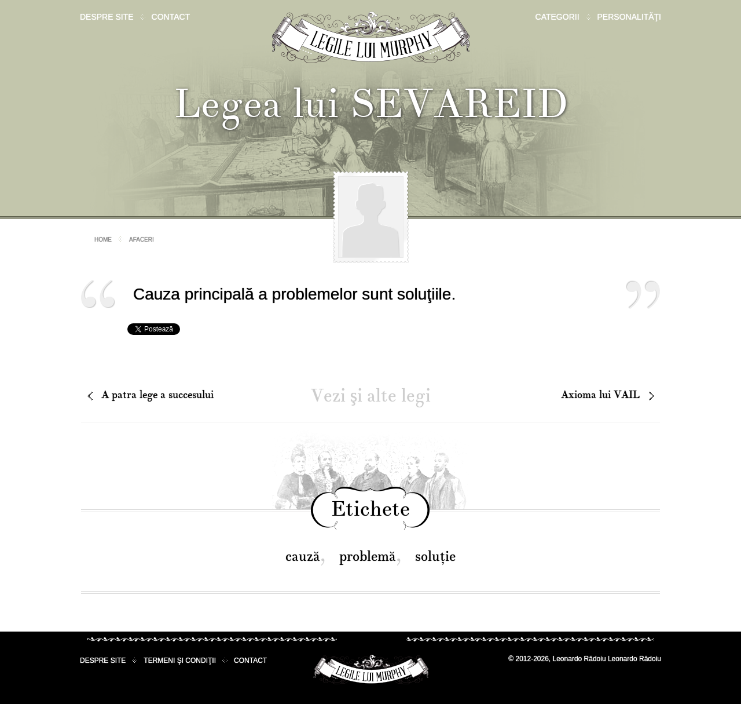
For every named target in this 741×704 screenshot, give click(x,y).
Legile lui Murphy (370, 37)
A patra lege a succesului (157, 395)
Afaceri (141, 239)
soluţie (435, 557)
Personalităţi (629, 16)
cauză (302, 557)
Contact (171, 16)
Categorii (557, 16)
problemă (367, 557)
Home (103, 239)
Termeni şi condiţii (180, 660)
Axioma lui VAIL (600, 395)
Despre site (107, 16)
